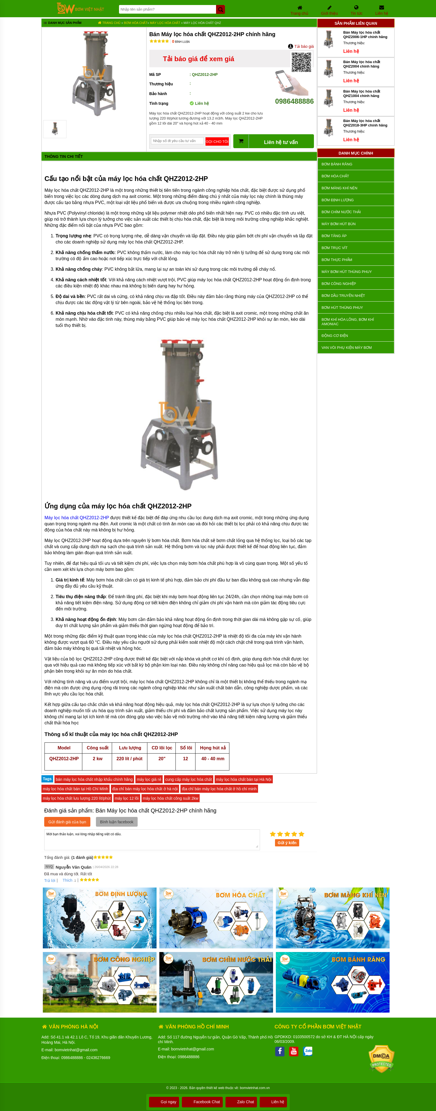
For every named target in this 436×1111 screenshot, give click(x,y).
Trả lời (49, 880)
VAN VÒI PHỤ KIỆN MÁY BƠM (347, 348)
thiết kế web (215, 1088)
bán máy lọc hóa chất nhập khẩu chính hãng (94, 779)
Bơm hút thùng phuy (342, 307)
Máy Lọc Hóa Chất (165, 22)
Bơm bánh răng (337, 164)
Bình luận (181, 41)
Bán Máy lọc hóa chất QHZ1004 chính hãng (361, 93)
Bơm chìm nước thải (341, 212)
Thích (65, 880)
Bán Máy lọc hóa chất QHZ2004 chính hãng (361, 64)
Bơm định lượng (338, 200)
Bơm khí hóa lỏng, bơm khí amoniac (348, 321)
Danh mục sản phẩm (62, 23)
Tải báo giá (301, 46)
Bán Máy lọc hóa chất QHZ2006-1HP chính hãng (365, 34)
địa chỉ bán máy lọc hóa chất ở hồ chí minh (219, 789)
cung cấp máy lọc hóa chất (188, 779)
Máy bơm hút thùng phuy (347, 272)
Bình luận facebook (116, 822)
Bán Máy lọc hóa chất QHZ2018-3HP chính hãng (365, 123)
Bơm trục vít (335, 248)
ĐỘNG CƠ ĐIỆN (335, 336)
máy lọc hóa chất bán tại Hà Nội (243, 779)
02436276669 (98, 1057)
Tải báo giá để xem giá (198, 59)
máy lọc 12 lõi (127, 798)
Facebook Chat (202, 1102)
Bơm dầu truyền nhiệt (343, 296)
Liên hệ (273, 1102)
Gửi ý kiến (287, 843)
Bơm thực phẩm (337, 260)
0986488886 (294, 97)
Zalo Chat (241, 1102)
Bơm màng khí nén (339, 188)
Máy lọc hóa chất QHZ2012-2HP (76, 517)
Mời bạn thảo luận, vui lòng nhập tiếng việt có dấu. (152, 839)
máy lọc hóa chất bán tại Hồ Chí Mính (75, 789)
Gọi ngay (164, 1102)
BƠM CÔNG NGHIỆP (339, 284)
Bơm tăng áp (334, 236)
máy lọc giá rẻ (149, 779)
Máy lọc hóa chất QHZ (202, 22)
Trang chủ (109, 22)
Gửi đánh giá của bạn (67, 822)
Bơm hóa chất (135, 22)
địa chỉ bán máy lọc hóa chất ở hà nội (145, 789)
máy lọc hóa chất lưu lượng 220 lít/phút (77, 798)
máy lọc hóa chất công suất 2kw (171, 798)
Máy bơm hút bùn (339, 224)
